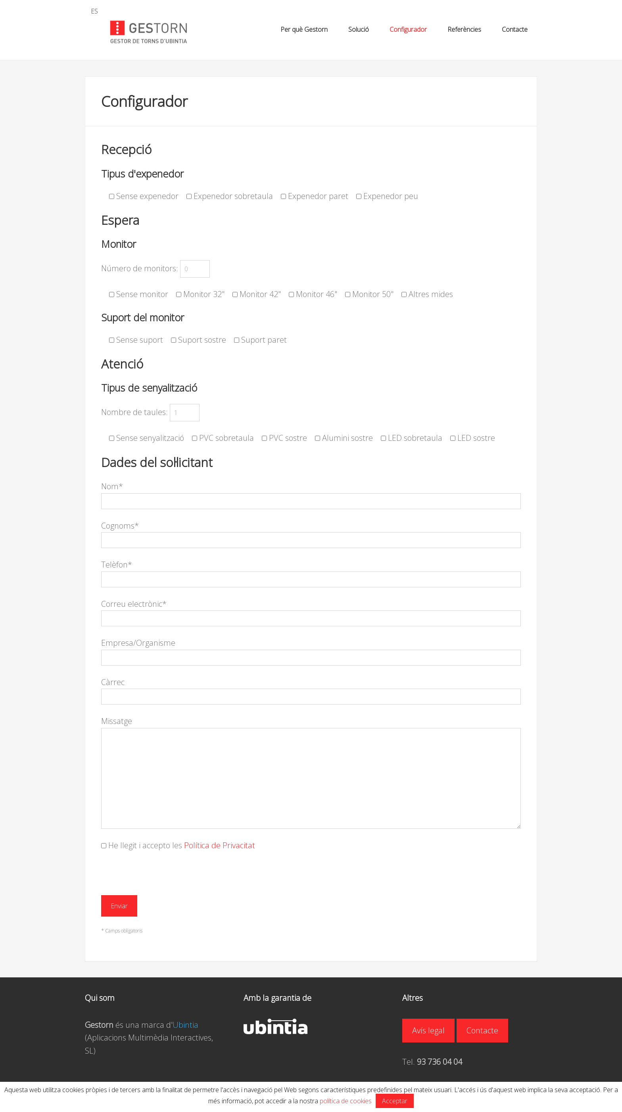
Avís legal (428, 1030)
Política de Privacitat (219, 845)
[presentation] (161, 877)
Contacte (482, 1030)
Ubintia (185, 1024)
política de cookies (346, 1101)
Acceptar (394, 1101)
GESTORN (148, 32)
